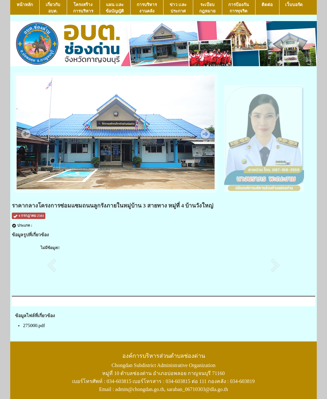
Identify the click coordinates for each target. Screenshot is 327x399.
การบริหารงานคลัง (147, 7)
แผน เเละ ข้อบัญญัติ (115, 7)
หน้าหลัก (25, 7)
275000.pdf (34, 325)
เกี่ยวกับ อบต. (53, 7)
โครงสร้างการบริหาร (83, 7)
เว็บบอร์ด (294, 7)
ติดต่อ (267, 7)
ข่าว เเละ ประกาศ (178, 7)
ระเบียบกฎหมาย (207, 7)
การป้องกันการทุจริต (238, 7)
